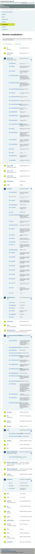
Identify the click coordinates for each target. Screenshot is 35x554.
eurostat (9, 412)
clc (11, 483)
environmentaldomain (15, 214)
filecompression (14, 225)
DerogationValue (14, 364)
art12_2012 (10, 53)
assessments (14, 192)
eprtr (8, 325)
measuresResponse (15, 108)
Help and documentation (7, 11)
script (12, 287)
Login (24, 3)
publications (10, 520)
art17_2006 (10, 165)
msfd (8, 511)
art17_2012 (10, 170)
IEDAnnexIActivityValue (15, 375)
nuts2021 (13, 274)
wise (8, 536)
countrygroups (14, 204)
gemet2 (9, 426)
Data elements (5, 19)
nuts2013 (13, 265)
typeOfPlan (13, 160)
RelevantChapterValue (15, 402)
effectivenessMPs (15, 75)
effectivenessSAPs (15, 82)
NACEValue (13, 383)
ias (7, 444)
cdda (8, 185)
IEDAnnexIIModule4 (12, 469)
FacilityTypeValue (15, 373)
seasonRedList (14, 144)
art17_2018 (10, 176)
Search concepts (18, 44)
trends (12, 152)
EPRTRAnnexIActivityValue (15, 368)
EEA (8, 1)
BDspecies (13, 63)
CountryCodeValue (15, 360)
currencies (13, 207)
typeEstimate (14, 155)
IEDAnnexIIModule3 (12, 462)
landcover (9, 479)
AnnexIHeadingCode (15, 457)
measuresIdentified (15, 96)
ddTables (13, 308)
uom (8, 533)
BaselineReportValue (15, 347)
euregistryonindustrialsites (13, 335)
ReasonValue (14, 397)
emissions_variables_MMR (15, 433)
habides (9, 440)
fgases (9, 421)
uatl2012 (13, 488)
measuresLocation (15, 100)
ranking (12, 128)
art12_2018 (10, 58)
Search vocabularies (8, 44)
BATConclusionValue (15, 353)
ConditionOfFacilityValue (15, 355)
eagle (12, 485)
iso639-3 (13, 234)
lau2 (8, 497)
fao (8, 416)
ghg (8, 430)
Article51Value (14, 340)
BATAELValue (14, 350)
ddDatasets (13, 305)
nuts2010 (13, 261)
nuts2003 (13, 252)
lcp (8, 506)
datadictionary (11, 297)
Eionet (7, 9)
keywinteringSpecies (15, 89)
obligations (13, 314)
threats (12, 148)
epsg (12, 221)
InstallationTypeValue (15, 381)
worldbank (10, 542)
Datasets (4, 14)
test (8, 529)
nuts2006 (13, 257)
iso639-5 (13, 238)
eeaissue (13, 310)
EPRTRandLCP (11, 330)
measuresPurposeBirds (15, 104)
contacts (13, 302)
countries (13, 71)
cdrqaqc (13, 66)
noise (8, 516)
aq (7, 48)
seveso (9, 524)
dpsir (12, 212)
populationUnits (14, 115)
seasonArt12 (13, 139)
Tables (3, 16)
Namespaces (5, 29)
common (9, 188)
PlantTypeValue (14, 394)
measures (13, 92)
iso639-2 (13, 228)
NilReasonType (14, 249)
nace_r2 (12, 244)
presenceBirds (14, 120)
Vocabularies (5, 24)
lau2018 (9, 501)
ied (8, 448)
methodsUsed (14, 111)
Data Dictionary (12, 9)
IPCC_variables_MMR (15, 436)
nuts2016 (13, 270)
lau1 (8, 493)
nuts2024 (13, 278)
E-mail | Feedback (6, 549)
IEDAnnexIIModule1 (12, 452)
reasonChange (14, 132)
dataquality (10, 321)
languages (13, 241)
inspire (9, 474)
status (12, 317)
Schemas (4, 21)
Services (4, 26)
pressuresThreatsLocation (15, 124)
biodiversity (10, 181)
